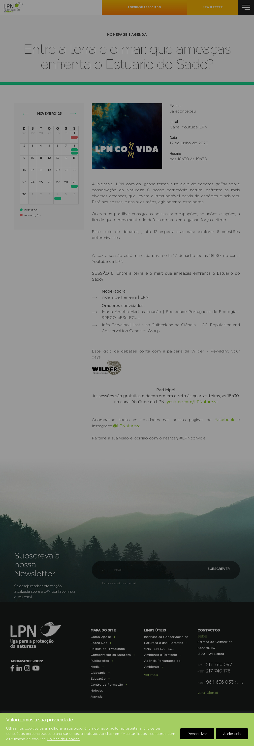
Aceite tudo (232, 734)
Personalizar (197, 734)
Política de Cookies (63, 739)
